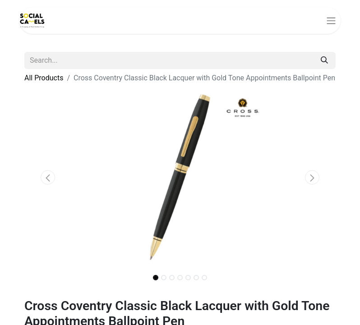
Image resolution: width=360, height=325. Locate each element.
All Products (43, 78)
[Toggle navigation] (331, 20)
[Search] (324, 60)
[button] (47, 177)
